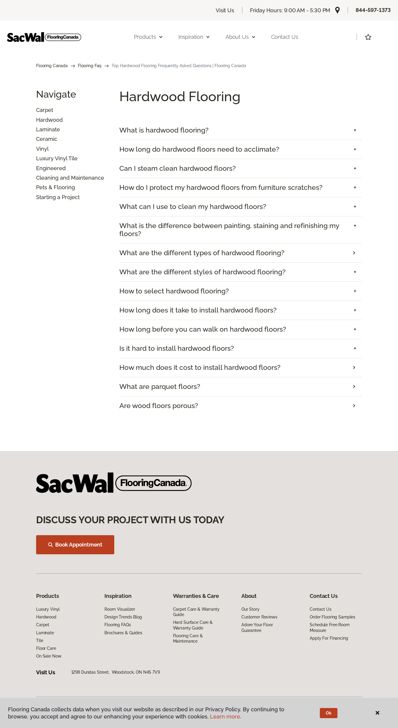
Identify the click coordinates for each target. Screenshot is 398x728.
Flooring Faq (89, 65)
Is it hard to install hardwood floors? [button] (176, 348)
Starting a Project (58, 197)
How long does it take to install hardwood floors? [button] (198, 310)
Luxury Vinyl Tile (57, 158)
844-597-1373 (373, 10)
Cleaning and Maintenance (70, 178)
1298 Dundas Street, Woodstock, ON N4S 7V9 (115, 672)
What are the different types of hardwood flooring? (201, 253)
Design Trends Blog (123, 617)
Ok (328, 713)
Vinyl (42, 149)
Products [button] (148, 37)
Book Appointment (75, 544)
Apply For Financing (329, 638)
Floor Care (46, 648)
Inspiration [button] (194, 37)
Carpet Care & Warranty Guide (196, 612)
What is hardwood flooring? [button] (164, 130)
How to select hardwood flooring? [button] (174, 291)
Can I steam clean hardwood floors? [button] (177, 168)
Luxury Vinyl (48, 609)
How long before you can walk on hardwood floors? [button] (202, 329)
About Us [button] (241, 37)
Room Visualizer (119, 609)
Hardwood (49, 120)
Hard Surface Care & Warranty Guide (193, 625)
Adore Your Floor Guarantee (257, 627)
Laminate (48, 129)
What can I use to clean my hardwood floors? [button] (192, 206)
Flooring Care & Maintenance (188, 638)
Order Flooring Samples (332, 617)
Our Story (250, 609)
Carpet (44, 110)
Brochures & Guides (123, 632)
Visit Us (225, 10)
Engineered (51, 168)
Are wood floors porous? (158, 406)
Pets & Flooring (55, 187)
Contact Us (284, 37)
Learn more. (225, 716)
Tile (39, 640)
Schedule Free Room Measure (329, 627)
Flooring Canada (52, 65)
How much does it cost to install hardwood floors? (199, 367)
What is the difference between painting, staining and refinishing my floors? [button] (229, 230)
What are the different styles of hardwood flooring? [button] (202, 272)
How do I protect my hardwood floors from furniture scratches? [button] (221, 187)
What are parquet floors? (159, 386)
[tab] (240, 130)
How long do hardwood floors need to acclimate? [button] (199, 149)
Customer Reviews (259, 617)
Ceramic (46, 139)
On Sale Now (48, 656)
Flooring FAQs (117, 624)
